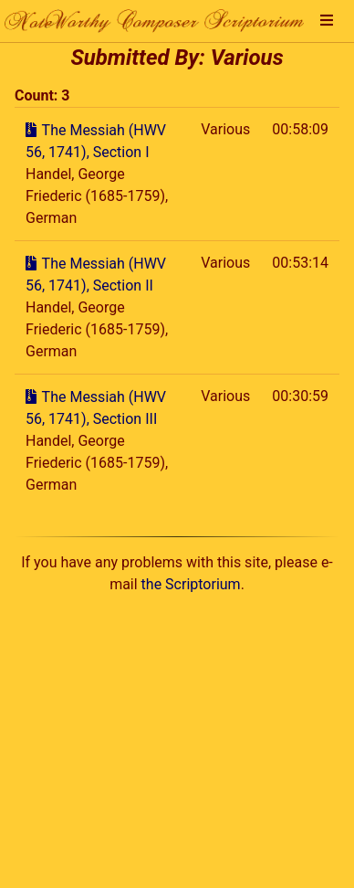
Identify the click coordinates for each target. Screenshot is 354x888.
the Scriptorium (191, 584)
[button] (326, 21)
